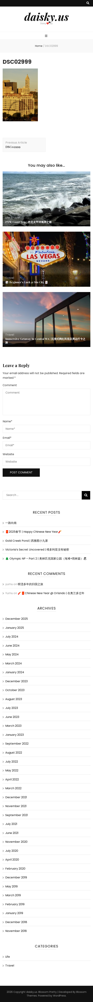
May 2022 (11, 770)
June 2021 (11, 833)
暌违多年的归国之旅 (30, 584)
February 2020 (15, 869)
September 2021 (16, 815)
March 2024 (13, 663)
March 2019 (13, 895)
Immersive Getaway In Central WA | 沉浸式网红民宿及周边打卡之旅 (45, 340)
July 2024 (11, 637)
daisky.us (46, 16)
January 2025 (14, 628)
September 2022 (17, 744)
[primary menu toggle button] (46, 36)
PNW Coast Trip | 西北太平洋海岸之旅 (28, 222)
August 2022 (13, 753)
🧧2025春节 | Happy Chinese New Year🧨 (33, 532)
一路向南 (11, 523)
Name (7, 421)
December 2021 (16, 797)
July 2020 (11, 851)
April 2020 (12, 860)
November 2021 (16, 806)
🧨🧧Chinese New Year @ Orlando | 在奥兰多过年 (51, 593)
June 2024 (12, 646)
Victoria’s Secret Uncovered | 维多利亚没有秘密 (37, 550)
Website (8, 454)
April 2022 (12, 779)
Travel (15, 218)
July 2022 (11, 762)
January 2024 (14, 672)
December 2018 (16, 922)
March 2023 (13, 726)
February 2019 (14, 904)
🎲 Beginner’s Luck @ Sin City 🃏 (26, 282)
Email (7, 438)
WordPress (59, 995)
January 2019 (14, 913)
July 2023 (11, 708)
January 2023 (14, 735)
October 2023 (14, 690)
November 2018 (16, 931)
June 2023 (12, 717)
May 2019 (11, 886)
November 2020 (16, 842)
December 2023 (16, 681)
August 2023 (13, 699)
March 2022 (13, 788)
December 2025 (16, 619)
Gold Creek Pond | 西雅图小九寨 (26, 541)
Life (7, 218)
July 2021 (11, 824)
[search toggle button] (87, 3)
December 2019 (16, 877)
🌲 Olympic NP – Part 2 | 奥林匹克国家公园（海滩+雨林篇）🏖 (46, 559)
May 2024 (12, 654)
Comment (10, 385)
